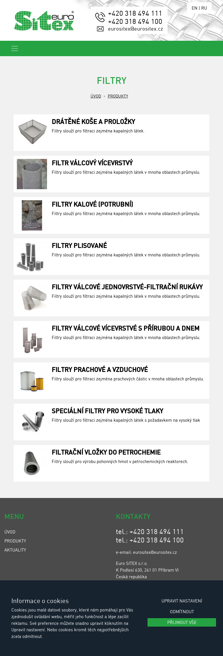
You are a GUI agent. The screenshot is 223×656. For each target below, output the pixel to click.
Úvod (96, 95)
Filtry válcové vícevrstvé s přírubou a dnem (125, 328)
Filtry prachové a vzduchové (100, 369)
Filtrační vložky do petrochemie (106, 452)
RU (204, 8)
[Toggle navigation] (14, 48)
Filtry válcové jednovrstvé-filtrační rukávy (127, 287)
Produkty (118, 95)
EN (194, 8)
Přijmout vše (182, 622)
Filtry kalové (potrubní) (92, 204)
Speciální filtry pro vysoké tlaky (107, 411)
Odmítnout (182, 611)
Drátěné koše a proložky (93, 121)
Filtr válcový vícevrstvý (92, 163)
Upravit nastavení (181, 601)
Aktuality (15, 550)
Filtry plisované (79, 245)
